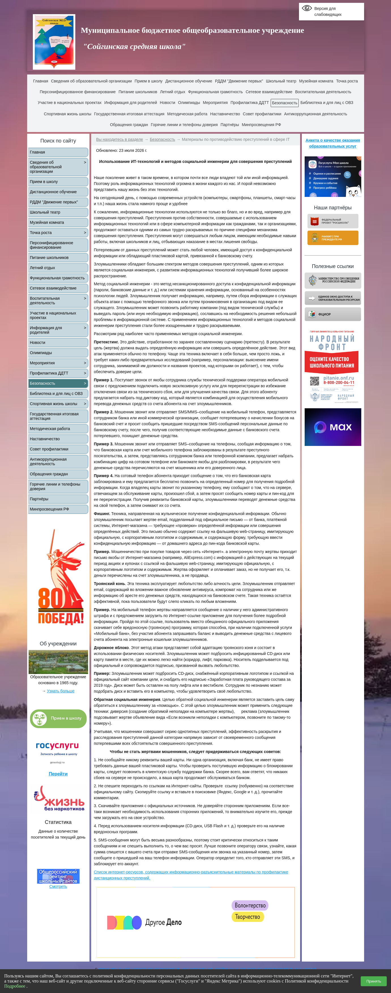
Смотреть (58, 886)
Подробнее (15, 986)
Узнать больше (60, 691)
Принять (373, 981)
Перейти (58, 773)
